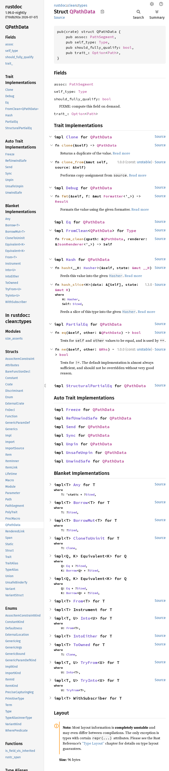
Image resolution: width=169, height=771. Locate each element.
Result (61, 201)
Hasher (90, 268)
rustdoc (60, 5)
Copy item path (102, 11)
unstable (144, 162)
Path (112, 52)
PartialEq (77, 324)
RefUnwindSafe (81, 418)
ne (64, 349)
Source (59, 17)
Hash (71, 259)
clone (67, 145)
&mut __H (141, 268)
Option (98, 52)
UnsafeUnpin (79, 452)
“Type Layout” (93, 743)
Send (71, 426)
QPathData (101, 136)
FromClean (77, 230)
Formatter (113, 196)
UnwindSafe (78, 461)
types (82, 5)
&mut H (61, 290)
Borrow (80, 502)
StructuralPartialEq (89, 385)
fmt (65, 196)
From (78, 601)
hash (66, 268)
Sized (77, 304)
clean (72, 5)
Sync (71, 435)
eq (64, 332)
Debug (72, 187)
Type (103, 42)
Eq (68, 222)
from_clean (73, 239)
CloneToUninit (89, 538)
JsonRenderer (70, 244)
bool (127, 47)
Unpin (72, 443)
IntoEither (85, 636)
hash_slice (73, 284)
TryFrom (89, 662)
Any (77, 484)
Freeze (73, 409)
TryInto (89, 680)
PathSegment (102, 37)
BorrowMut (84, 520)
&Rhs (103, 349)
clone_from (73, 162)
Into (85, 618)
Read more (121, 153)
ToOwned (81, 644)
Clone (72, 136)
